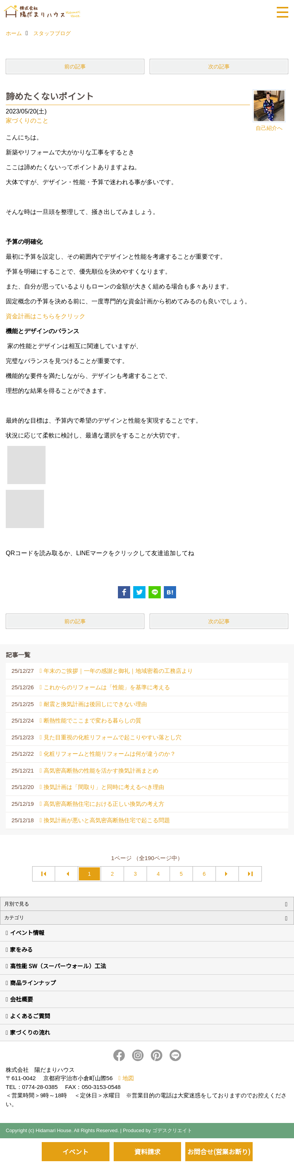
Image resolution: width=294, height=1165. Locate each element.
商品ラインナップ (33, 983)
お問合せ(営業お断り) (218, 1151)
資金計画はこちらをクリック (45, 316)
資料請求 (147, 1151)
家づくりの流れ (30, 1032)
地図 (128, 1078)
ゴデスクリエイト (172, 1130)
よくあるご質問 (30, 1016)
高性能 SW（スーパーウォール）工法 (58, 966)
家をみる (21, 949)
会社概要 (21, 999)
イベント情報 (27, 932)
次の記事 (219, 66)
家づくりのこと (27, 120)
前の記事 (75, 66)
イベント (75, 1151)
